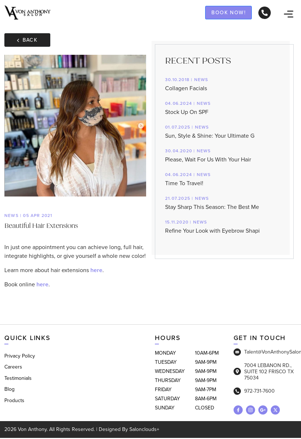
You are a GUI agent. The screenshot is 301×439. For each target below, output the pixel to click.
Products (14, 400)
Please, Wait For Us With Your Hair (224, 155)
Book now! (228, 12)
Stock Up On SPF (224, 107)
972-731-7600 (254, 391)
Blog (9, 389)
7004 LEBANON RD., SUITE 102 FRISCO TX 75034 (264, 371)
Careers (13, 367)
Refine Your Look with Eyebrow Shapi (224, 226)
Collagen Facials (224, 83)
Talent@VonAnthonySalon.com (265, 352)
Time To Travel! (224, 178)
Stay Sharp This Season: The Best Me (224, 202)
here (96, 270)
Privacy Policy (19, 356)
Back (27, 39)
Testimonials (18, 378)
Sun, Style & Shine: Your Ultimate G (224, 131)
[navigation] (289, 13)
